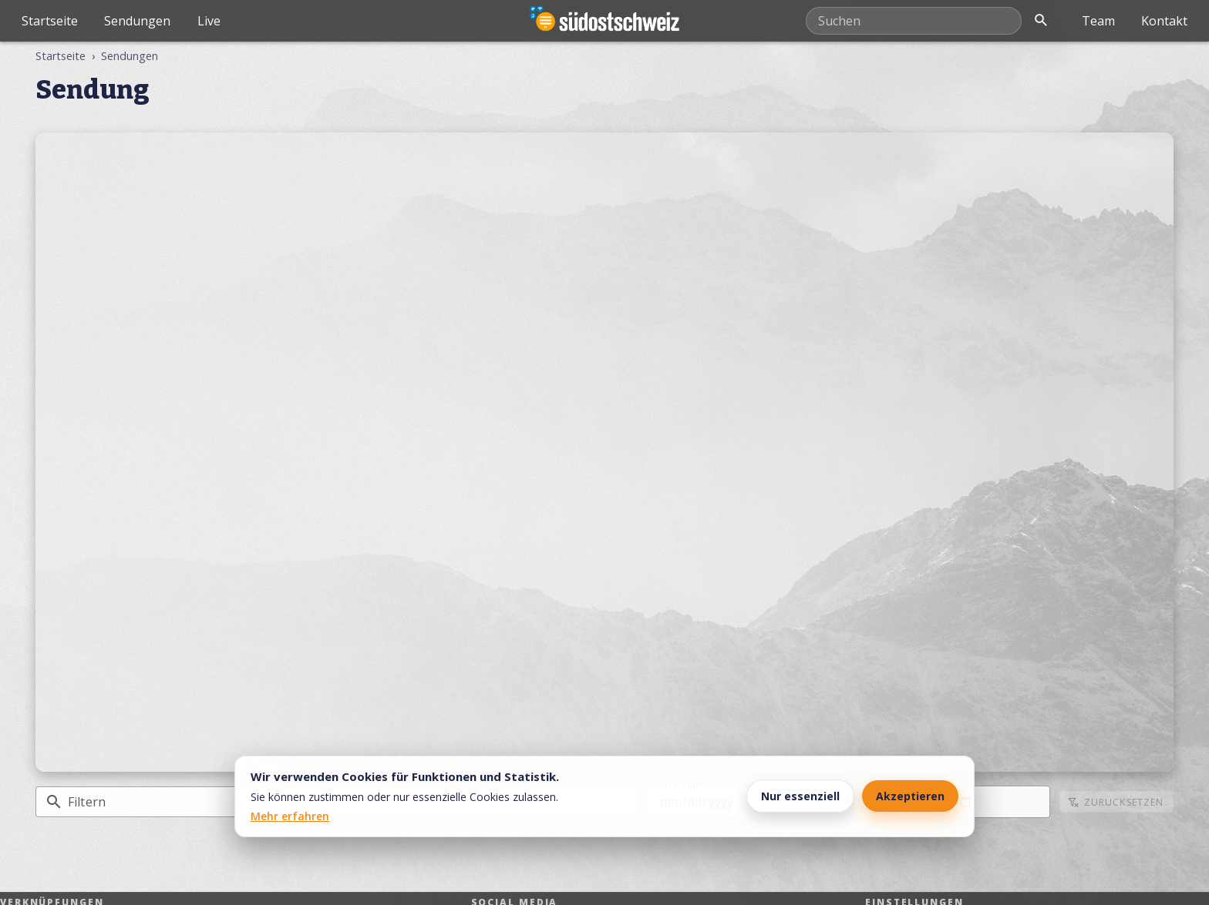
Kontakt (1164, 20)
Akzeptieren (910, 796)
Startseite (50, 20)
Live (209, 20)
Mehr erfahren (290, 816)
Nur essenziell (800, 796)
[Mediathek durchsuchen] (914, 21)
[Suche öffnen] (1041, 20)
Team (1098, 20)
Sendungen (137, 20)
